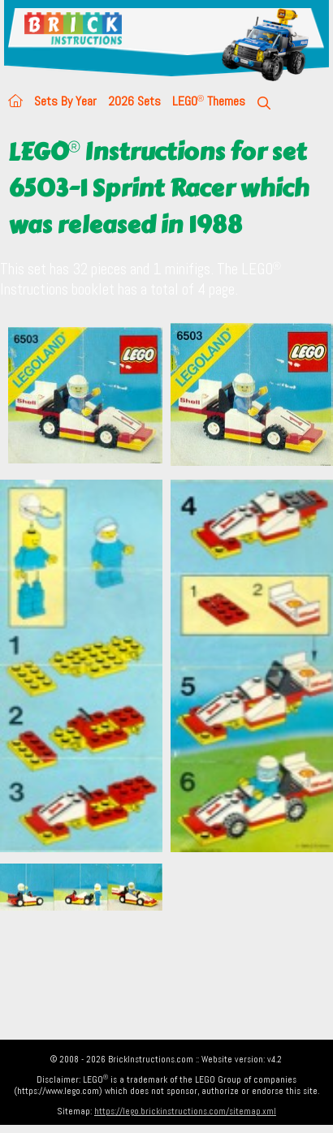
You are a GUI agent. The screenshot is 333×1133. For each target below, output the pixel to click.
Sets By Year (65, 101)
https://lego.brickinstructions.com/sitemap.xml (185, 1111)
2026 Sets (134, 101)
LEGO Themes (208, 101)
